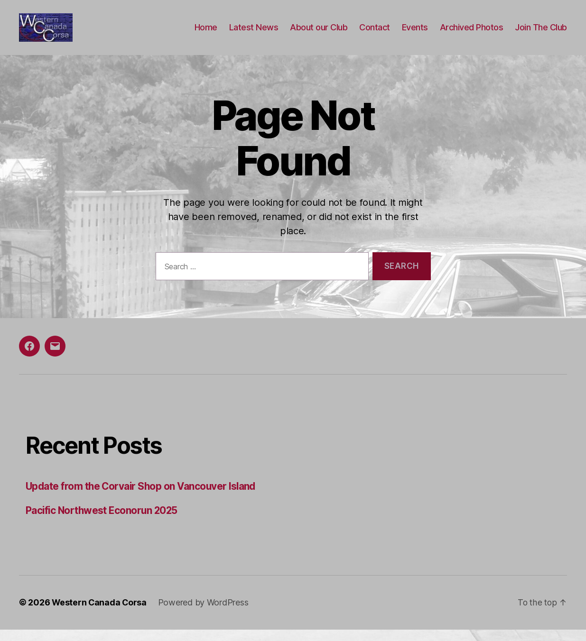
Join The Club (541, 33)
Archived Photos (471, 33)
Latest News (254, 33)
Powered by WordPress (204, 614)
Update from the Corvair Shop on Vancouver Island (143, 498)
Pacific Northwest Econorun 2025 (103, 522)
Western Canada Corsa (100, 614)
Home (206, 33)
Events (415, 33)
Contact (374, 33)
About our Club (318, 33)
